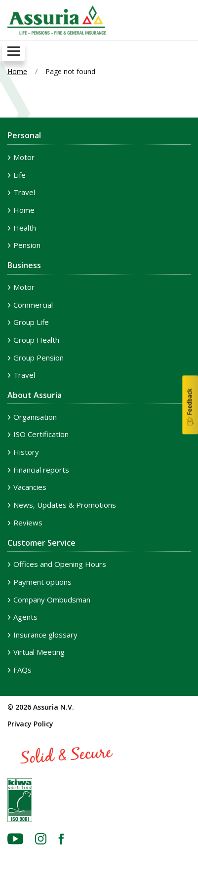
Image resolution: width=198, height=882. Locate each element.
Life (19, 175)
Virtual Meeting (39, 652)
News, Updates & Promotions (64, 505)
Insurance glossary (45, 635)
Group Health (36, 340)
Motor (24, 157)
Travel (24, 192)
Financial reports (41, 470)
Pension (26, 245)
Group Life (31, 322)
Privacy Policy (30, 723)
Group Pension (38, 357)
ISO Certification (41, 434)
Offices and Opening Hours (59, 564)
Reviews (27, 522)
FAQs (22, 670)
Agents (25, 617)
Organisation (35, 417)
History (26, 452)
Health (24, 228)
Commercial (33, 305)
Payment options (42, 582)
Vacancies (29, 487)
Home (17, 71)
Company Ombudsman (51, 599)
